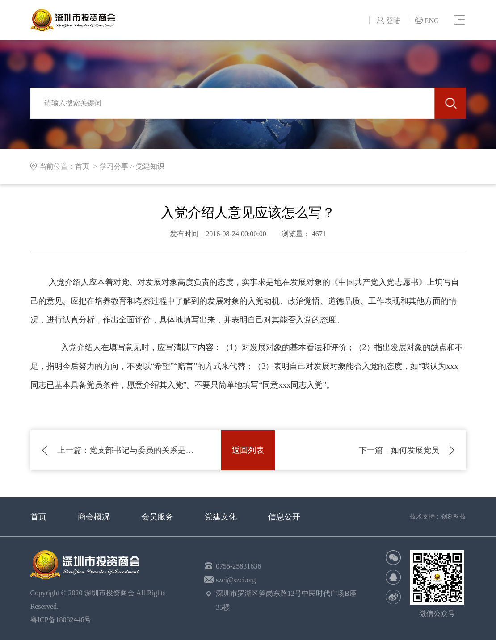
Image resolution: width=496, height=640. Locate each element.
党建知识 (150, 166)
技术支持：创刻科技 (438, 516)
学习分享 (114, 166)
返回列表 (248, 450)
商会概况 (94, 516)
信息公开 (284, 516)
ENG (427, 21)
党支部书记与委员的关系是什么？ (126, 450)
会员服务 (157, 516)
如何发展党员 (399, 450)
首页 (38, 516)
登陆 (388, 21)
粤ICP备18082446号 (62, 619)
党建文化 (221, 516)
